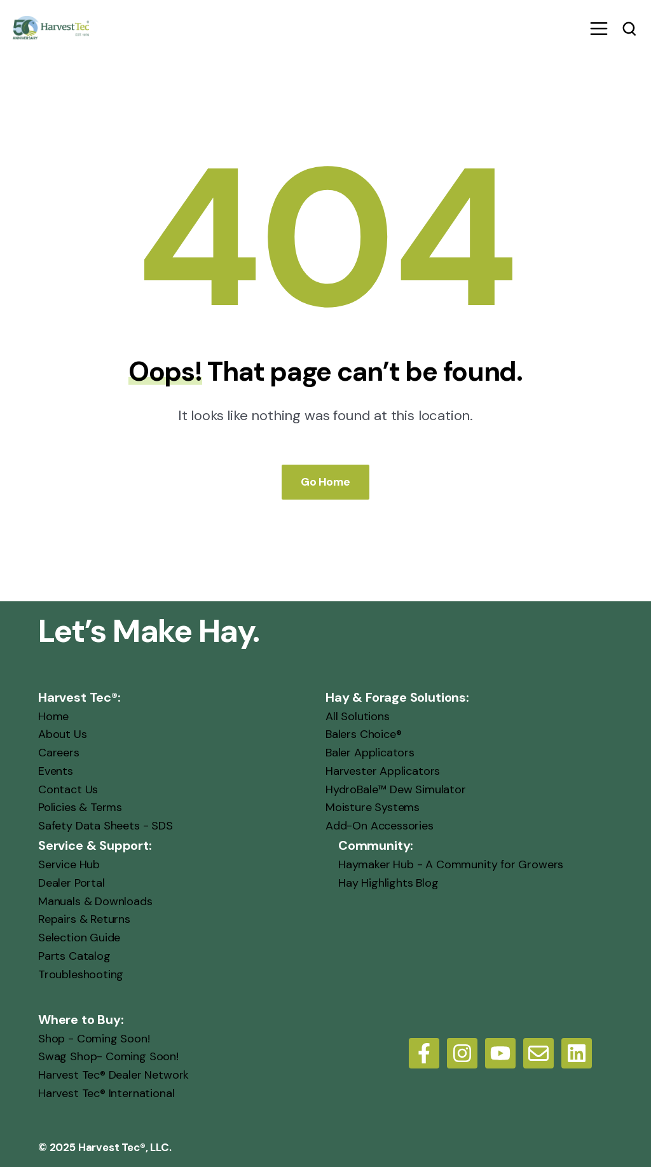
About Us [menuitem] (62, 734)
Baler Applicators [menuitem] (370, 752)
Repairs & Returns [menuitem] (84, 919)
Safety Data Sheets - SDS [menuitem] (105, 825)
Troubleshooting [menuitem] (80, 973)
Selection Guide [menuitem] (79, 937)
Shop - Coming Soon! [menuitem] (94, 1038)
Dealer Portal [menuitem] (71, 882)
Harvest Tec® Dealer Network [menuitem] (113, 1074)
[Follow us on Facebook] (424, 1052)
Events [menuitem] (55, 770)
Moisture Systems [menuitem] (373, 807)
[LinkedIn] (576, 1052)
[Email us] (538, 1052)
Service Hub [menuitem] (69, 864)
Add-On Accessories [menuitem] (380, 825)
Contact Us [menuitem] (68, 788)
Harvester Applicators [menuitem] (383, 770)
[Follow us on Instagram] (462, 1052)
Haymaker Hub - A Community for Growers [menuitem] (450, 864)
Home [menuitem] (53, 715)
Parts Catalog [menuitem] (74, 956)
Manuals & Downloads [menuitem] (95, 900)
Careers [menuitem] (58, 752)
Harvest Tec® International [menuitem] (106, 1093)
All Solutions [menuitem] (358, 715)
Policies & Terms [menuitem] (80, 807)
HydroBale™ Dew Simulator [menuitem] (396, 788)
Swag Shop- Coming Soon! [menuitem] (108, 1056)
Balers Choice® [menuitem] (363, 734)
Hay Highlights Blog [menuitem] (388, 882)
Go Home (325, 481)
